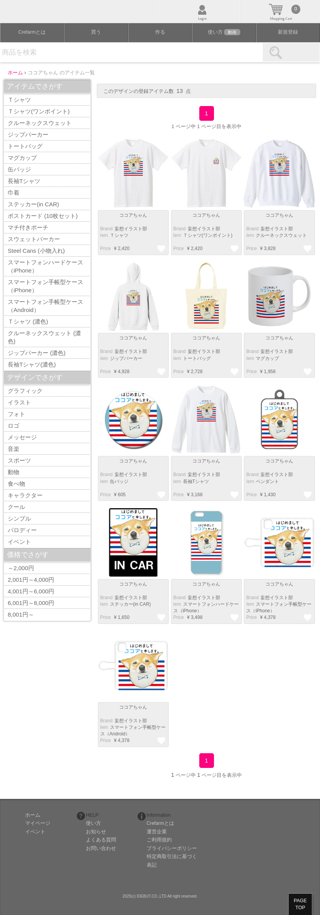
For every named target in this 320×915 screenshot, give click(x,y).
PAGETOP (300, 904)
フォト (16, 414)
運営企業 (157, 831)
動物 (13, 472)
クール (16, 507)
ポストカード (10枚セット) (43, 215)
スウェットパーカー (34, 239)
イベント (19, 541)
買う (96, 32)
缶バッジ (19, 169)
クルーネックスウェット (40, 123)
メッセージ (22, 437)
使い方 (224, 32)
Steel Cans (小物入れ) (36, 250)
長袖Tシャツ (24, 181)
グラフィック (25, 390)
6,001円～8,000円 (31, 603)
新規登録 (288, 32)
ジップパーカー (28, 134)
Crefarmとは (32, 32)
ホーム (32, 815)
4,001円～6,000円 (31, 591)
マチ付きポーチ (28, 227)
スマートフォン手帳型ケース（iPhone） (45, 286)
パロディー (22, 530)
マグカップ (22, 157)
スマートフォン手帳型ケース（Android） (45, 305)
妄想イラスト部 (131, 228)
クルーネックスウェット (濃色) (44, 337)
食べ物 (16, 483)
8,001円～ (21, 614)
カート (280, 11)
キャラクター (25, 495)
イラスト (19, 402)
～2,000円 (21, 568)
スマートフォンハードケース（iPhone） (45, 266)
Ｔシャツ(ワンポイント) (39, 111)
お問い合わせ (101, 848)
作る (160, 32)
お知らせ (96, 831)
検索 (291, 52)
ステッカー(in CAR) (33, 204)
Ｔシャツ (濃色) (28, 321)
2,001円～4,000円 (31, 579)
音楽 (13, 449)
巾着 (13, 192)
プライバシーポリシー (172, 848)
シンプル (19, 518)
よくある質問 (101, 840)
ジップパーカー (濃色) (36, 353)
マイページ (37, 823)
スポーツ (19, 460)
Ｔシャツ (19, 99)
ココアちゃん (133, 215)
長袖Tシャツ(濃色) (32, 364)
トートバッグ (25, 146)
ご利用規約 (159, 840)
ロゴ (13, 425)
